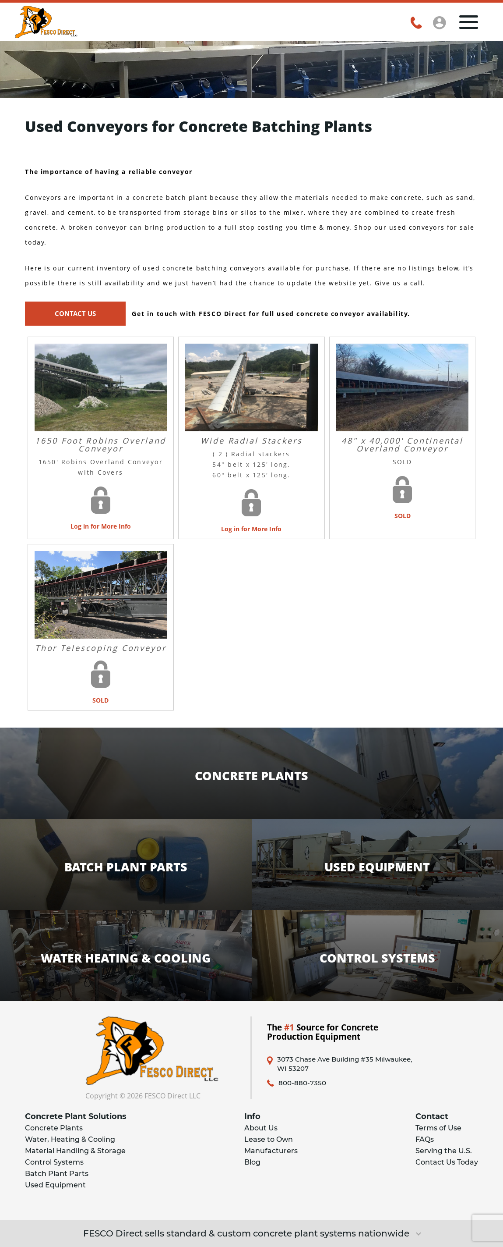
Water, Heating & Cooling (70, 1139)
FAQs (424, 1139)
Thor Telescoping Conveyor (100, 648)
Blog (252, 1162)
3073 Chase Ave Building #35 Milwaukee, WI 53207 (344, 1064)
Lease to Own (268, 1139)
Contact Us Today (446, 1162)
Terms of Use (438, 1128)
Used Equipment (55, 1185)
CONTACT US (75, 313)
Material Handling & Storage (75, 1151)
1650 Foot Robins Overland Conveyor (100, 444)
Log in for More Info (100, 526)
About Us (261, 1128)
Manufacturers (271, 1151)
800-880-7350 (302, 1083)
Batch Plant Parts (56, 1173)
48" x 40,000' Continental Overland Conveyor (402, 444)
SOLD (402, 516)
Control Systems (54, 1162)
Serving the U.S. (443, 1151)
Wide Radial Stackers (251, 440)
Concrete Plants (54, 1128)
